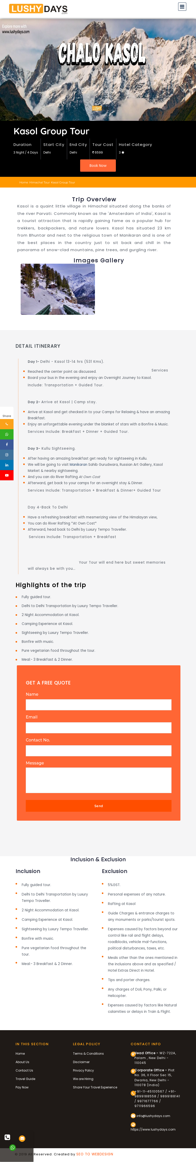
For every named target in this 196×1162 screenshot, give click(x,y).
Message (35, 761)
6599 (97, 152)
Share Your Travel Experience (95, 1085)
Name (32, 694)
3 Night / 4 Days (26, 152)
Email (32, 716)
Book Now (98, 165)
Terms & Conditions (88, 1051)
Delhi (47, 152)
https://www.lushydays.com (153, 1124)
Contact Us (24, 1068)
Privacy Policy (83, 1068)
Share (7, 416)
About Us (22, 1060)
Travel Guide (25, 1076)
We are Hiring (83, 1076)
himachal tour (39, 182)
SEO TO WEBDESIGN (94, 1151)
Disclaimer (81, 1060)
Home (23, 182)
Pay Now (22, 1085)
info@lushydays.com (150, 1113)
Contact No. (38, 738)
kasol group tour (63, 182)
